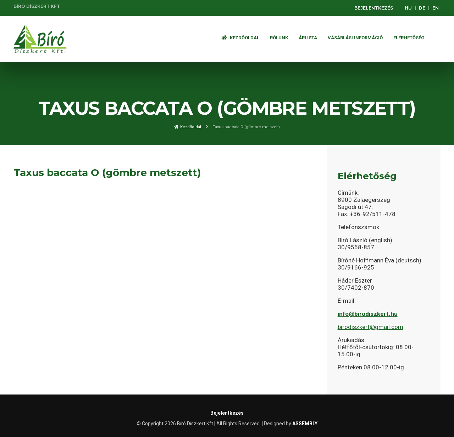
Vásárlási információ (355, 37)
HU (408, 8)
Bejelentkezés (373, 8)
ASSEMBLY (304, 423)
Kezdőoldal (240, 37)
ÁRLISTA (308, 37)
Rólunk (279, 37)
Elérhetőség (409, 37)
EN (435, 8)
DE (422, 8)
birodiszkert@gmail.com (370, 326)
